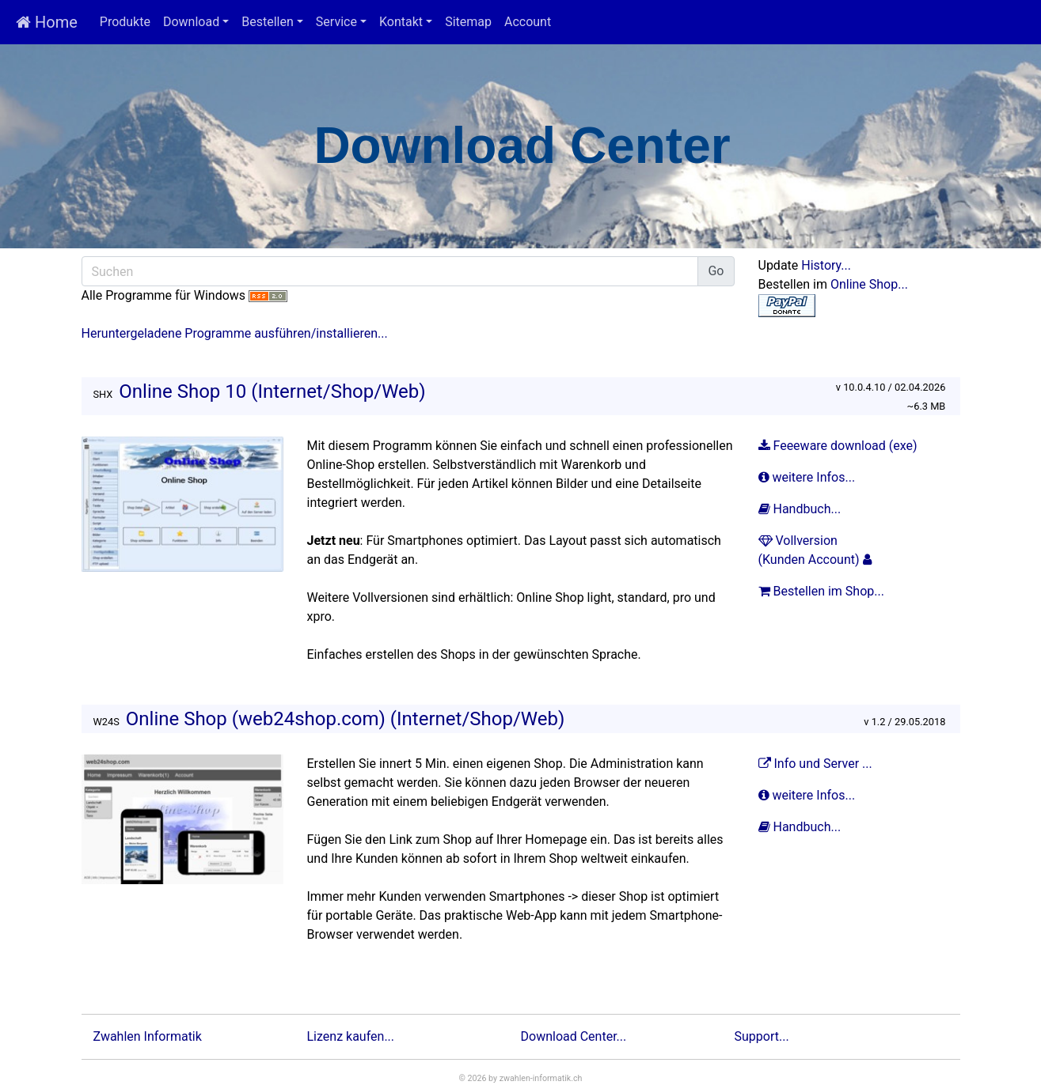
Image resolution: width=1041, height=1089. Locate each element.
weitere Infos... (808, 477)
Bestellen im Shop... (822, 591)
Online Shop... (869, 284)
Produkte (125, 21)
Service (336, 21)
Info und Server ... (817, 763)
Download (191, 21)
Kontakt (401, 21)
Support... (762, 1036)
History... (826, 265)
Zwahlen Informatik (147, 1036)
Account (527, 21)
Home (47, 22)
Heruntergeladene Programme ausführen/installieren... (235, 333)
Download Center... (574, 1036)
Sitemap (468, 21)
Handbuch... (801, 508)
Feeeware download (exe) (838, 445)
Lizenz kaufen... (351, 1036)
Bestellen (267, 21)
